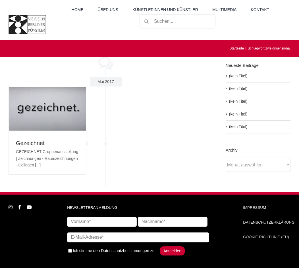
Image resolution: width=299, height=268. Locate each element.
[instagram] (11, 207)
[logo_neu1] (27, 17)
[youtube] (29, 207)
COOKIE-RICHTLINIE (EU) (266, 237)
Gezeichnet (30, 143)
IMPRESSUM (254, 207)
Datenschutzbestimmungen (125, 250)
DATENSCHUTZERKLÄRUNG (268, 222)
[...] (38, 165)
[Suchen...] (177, 21)
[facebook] (19, 207)
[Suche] (147, 21)
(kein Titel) (238, 76)
